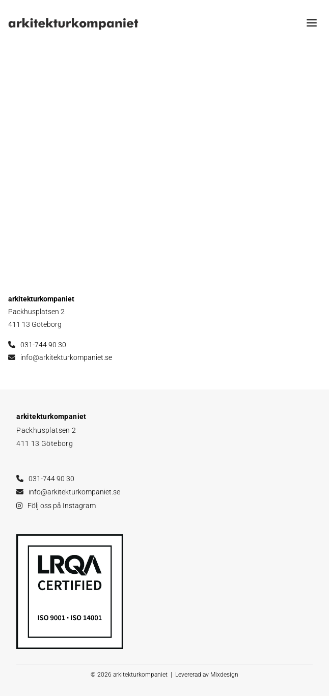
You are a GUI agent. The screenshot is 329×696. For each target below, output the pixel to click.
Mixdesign (224, 674)
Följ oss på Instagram (62, 506)
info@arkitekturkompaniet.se (66, 357)
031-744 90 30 (43, 345)
